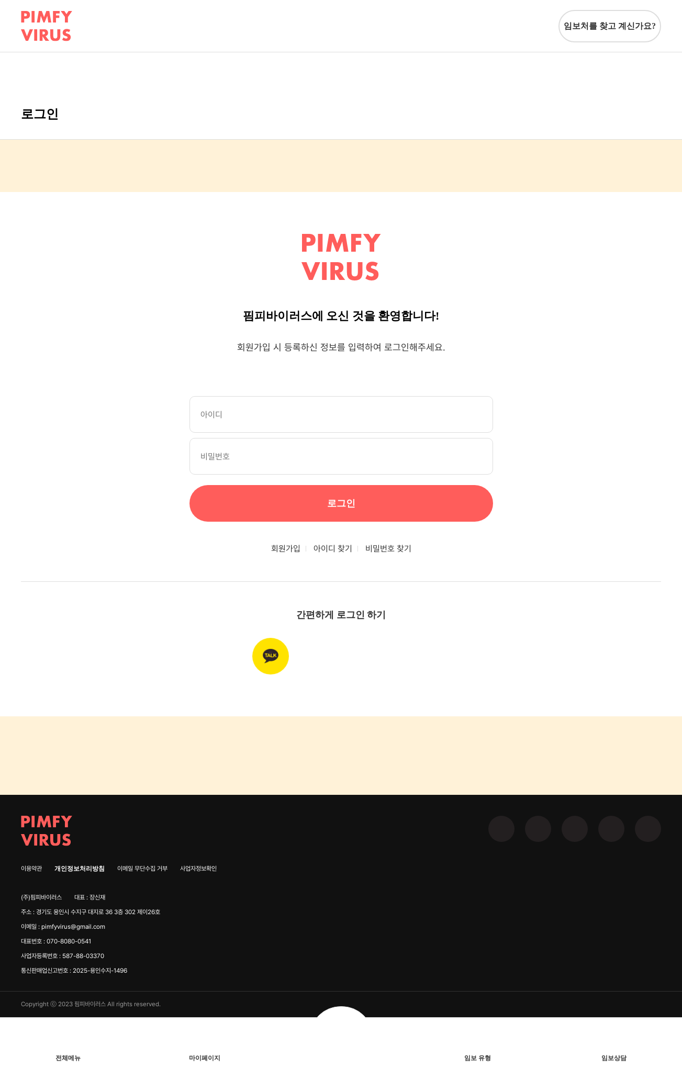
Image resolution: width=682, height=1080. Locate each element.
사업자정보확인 (198, 868)
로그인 (341, 503)
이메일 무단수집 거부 (142, 868)
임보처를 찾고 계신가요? (610, 25)
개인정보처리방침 (79, 868)
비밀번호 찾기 (388, 549)
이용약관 (31, 868)
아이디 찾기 (333, 549)
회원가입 (285, 549)
